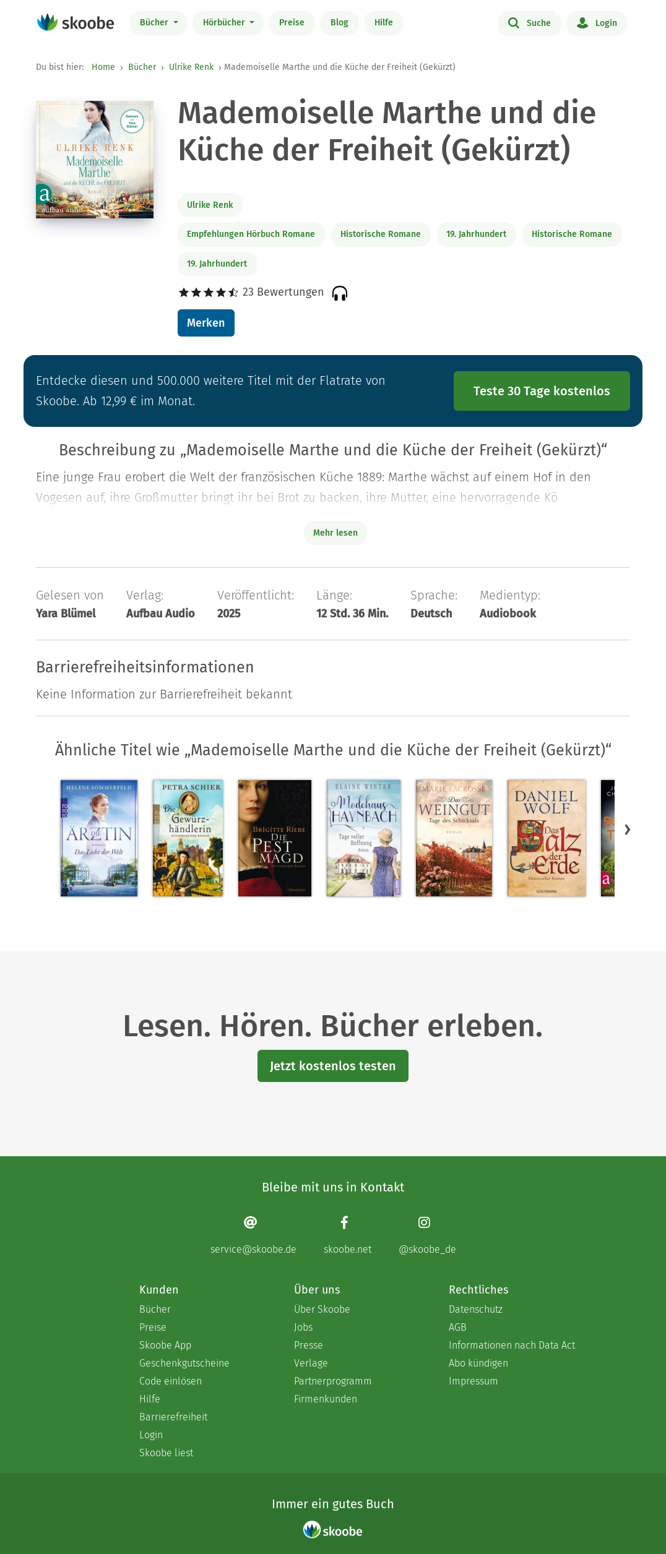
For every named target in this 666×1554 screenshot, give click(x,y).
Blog (339, 22)
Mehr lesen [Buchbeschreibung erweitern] (335, 533)
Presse (308, 1345)
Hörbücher (225, 22)
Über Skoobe (322, 1309)
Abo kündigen (478, 1363)
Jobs (303, 1327)
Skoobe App (165, 1345)
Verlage (311, 1363)
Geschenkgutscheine (184, 1363)
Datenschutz (476, 1309)
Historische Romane (380, 234)
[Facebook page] (347, 1235)
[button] (627, 829)
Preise (292, 22)
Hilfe (383, 22)
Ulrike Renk (191, 67)
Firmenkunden (325, 1399)
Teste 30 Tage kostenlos (542, 391)
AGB (458, 1327)
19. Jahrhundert (476, 234)
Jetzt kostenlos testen (333, 1065)
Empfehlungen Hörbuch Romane (251, 234)
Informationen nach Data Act (512, 1345)
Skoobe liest (166, 1453)
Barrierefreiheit (173, 1417)
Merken (206, 323)
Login (597, 22)
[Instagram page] (427, 1235)
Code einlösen (170, 1381)
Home (103, 67)
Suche (529, 22)
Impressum (473, 1381)
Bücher (155, 22)
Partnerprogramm (333, 1381)
